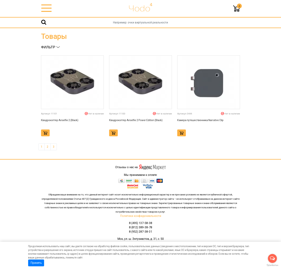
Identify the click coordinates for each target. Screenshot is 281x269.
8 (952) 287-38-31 (140, 231)
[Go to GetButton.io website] (272, 265)
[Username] (140, 22)
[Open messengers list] (272, 258)
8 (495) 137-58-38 (140, 223)
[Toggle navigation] (46, 8)
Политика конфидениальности (140, 216)
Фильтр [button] (50, 47)
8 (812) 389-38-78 (140, 227)
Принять (36, 263)
